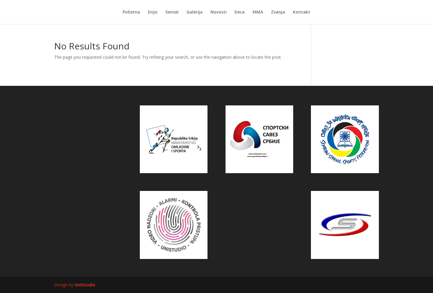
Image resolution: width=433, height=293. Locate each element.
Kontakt (301, 12)
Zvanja (278, 12)
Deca (240, 12)
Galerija (194, 12)
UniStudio (85, 285)
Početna (131, 12)
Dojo (153, 12)
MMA (258, 12)
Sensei (172, 12)
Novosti (218, 12)
